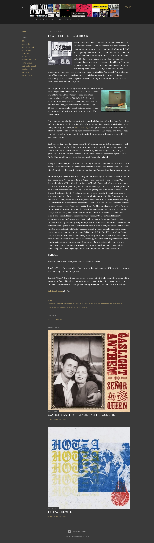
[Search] (128, 7)
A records (25, 44)
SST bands (26, 72)
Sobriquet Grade (55, 291)
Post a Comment (55, 319)
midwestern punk (29, 66)
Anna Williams (83, 536)
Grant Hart (26, 53)
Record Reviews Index (66, 20)
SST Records (27, 75)
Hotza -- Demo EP (60, 512)
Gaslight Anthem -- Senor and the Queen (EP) (82, 415)
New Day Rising (81, 127)
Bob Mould (26, 50)
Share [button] (24, 31)
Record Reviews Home (41, 20)
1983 (24, 41)
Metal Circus (27, 63)
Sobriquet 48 (27, 69)
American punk (28, 47)
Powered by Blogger (77, 531)
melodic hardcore (29, 60)
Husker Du (26, 57)
